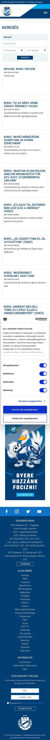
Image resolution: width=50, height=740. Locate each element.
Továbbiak (25, 564)
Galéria (25, 606)
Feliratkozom (25, 709)
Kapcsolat (25, 650)
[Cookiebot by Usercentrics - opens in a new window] (35, 319)
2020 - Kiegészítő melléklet (25, 532)
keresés (25, 58)
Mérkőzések (25, 585)
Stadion (25, 643)
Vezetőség (25, 599)
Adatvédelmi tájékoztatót (32, 703)
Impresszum (25, 662)
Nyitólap (25, 575)
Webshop (25, 640)
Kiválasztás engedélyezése (25, 418)
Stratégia (25, 596)
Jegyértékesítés (25, 637)
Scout (25, 623)
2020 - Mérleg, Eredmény (25, 535)
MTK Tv (25, 626)
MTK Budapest (25, 589)
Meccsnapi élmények (25, 609)
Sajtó (25, 619)
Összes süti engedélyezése (25, 409)
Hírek (25, 578)
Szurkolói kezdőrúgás (25, 613)
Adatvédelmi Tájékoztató (25, 665)
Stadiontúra (25, 616)
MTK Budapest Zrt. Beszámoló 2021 (25, 552)
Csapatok (25, 582)
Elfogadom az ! (26, 703)
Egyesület (25, 647)
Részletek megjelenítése (30, 401)
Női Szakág (25, 633)
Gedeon (25, 602)
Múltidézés (25, 592)
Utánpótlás (25, 630)
